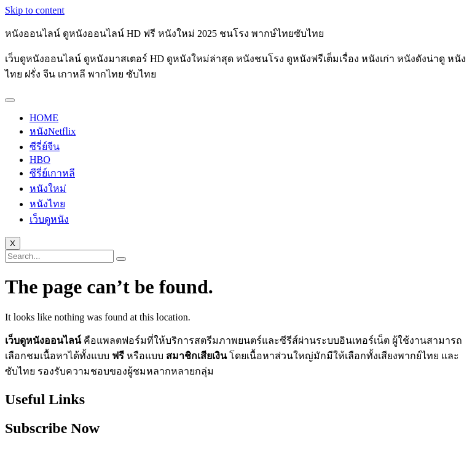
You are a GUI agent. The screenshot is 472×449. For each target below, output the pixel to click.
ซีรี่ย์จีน (45, 146)
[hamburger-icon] (10, 100)
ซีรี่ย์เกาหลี (52, 173)
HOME (44, 118)
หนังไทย (47, 204)
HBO (40, 159)
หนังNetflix (53, 131)
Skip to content (35, 10)
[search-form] (59, 256)
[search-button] (121, 259)
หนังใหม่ (48, 188)
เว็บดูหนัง (49, 219)
